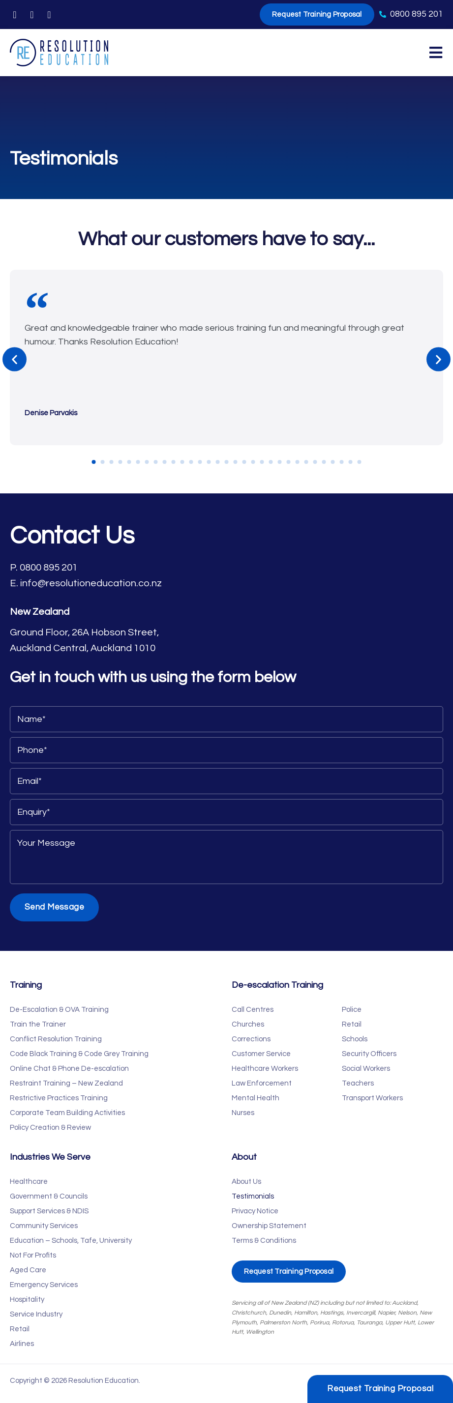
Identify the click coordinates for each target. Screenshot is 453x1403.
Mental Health (255, 1098)
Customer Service (261, 1054)
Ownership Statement (269, 1226)
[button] (14, 359)
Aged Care (28, 1270)
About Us (246, 1181)
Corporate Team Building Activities (67, 1113)
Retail (352, 1024)
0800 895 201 (49, 568)
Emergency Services (44, 1284)
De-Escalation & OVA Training (59, 1009)
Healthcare (29, 1181)
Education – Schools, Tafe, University (71, 1240)
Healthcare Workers (265, 1068)
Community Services (44, 1226)
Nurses (243, 1113)
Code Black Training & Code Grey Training (79, 1054)
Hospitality (27, 1299)
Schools (354, 1039)
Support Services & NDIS (49, 1211)
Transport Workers (372, 1098)
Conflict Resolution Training (56, 1039)
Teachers (358, 1083)
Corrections (251, 1039)
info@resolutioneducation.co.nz (91, 583)
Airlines (22, 1343)
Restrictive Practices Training (59, 1098)
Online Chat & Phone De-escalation (69, 1068)
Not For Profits (33, 1255)
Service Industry (36, 1314)
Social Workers (366, 1068)
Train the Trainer (38, 1024)
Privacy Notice (255, 1211)
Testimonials (253, 1196)
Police (352, 1009)
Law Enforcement (262, 1083)
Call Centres (252, 1009)
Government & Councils (49, 1196)
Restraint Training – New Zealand (66, 1083)
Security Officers (369, 1054)
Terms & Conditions (264, 1240)
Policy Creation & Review (50, 1127)
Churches (248, 1024)
